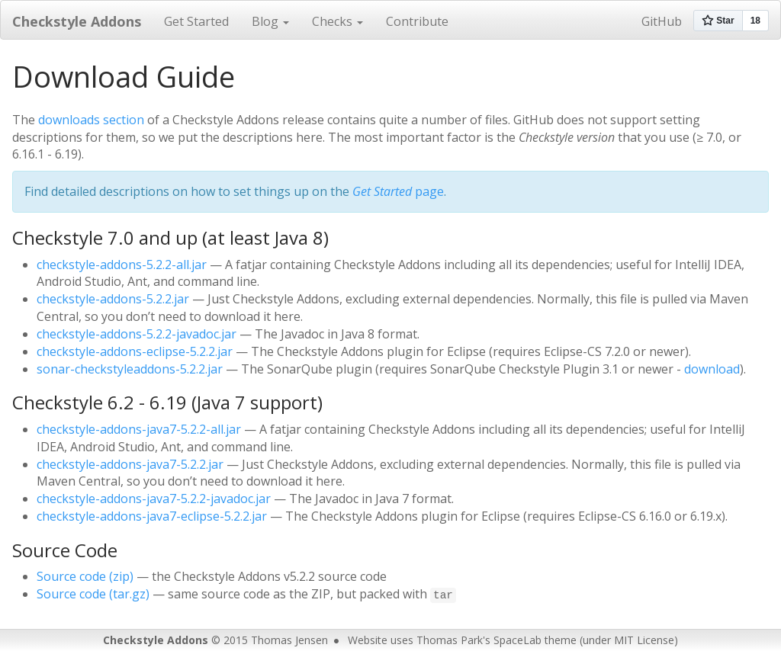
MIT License (644, 640)
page (398, 191)
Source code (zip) (85, 576)
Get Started (196, 21)
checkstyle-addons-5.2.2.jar (113, 298)
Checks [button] (337, 21)
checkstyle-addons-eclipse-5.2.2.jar (135, 351)
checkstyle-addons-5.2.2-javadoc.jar (136, 334)
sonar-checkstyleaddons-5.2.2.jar (130, 369)
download (712, 369)
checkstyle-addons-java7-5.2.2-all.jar (139, 429)
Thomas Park (449, 640)
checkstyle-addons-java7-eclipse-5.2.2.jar (152, 516)
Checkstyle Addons (76, 21)
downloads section (91, 119)
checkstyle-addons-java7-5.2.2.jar (130, 464)
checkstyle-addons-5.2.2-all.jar (122, 264)
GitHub (661, 21)
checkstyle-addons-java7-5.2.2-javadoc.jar (154, 498)
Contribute (417, 21)
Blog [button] (270, 21)
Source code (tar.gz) (93, 593)
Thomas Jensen (289, 640)
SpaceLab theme (535, 640)
